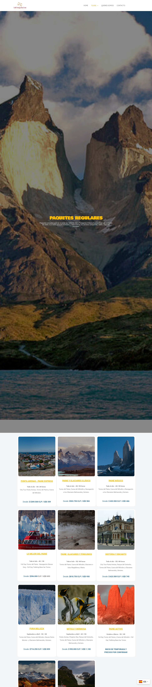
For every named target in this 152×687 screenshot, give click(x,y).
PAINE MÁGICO (116, 480)
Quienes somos (107, 5)
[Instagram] (137, 6)
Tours (94, 6)
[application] (97, 6)
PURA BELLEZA (37, 628)
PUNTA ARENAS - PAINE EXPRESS (37, 481)
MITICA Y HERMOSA (76, 629)
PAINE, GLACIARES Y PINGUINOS (76, 554)
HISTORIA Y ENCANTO (115, 554)
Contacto (121, 5)
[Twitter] (134, 6)
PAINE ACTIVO (116, 629)
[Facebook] (131, 6)
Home (86, 5)
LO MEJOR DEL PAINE (37, 554)
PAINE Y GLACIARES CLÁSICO (76, 480)
